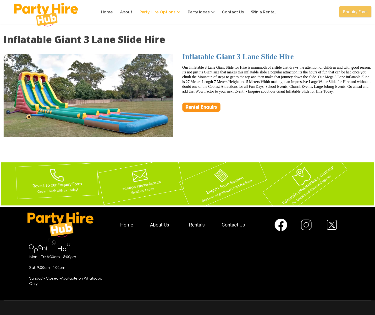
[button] (88, 181)
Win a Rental (263, 12)
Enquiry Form (355, 12)
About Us (159, 225)
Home (107, 12)
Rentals (197, 225)
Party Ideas (199, 12)
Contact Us (233, 12)
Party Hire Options (157, 12)
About (126, 12)
